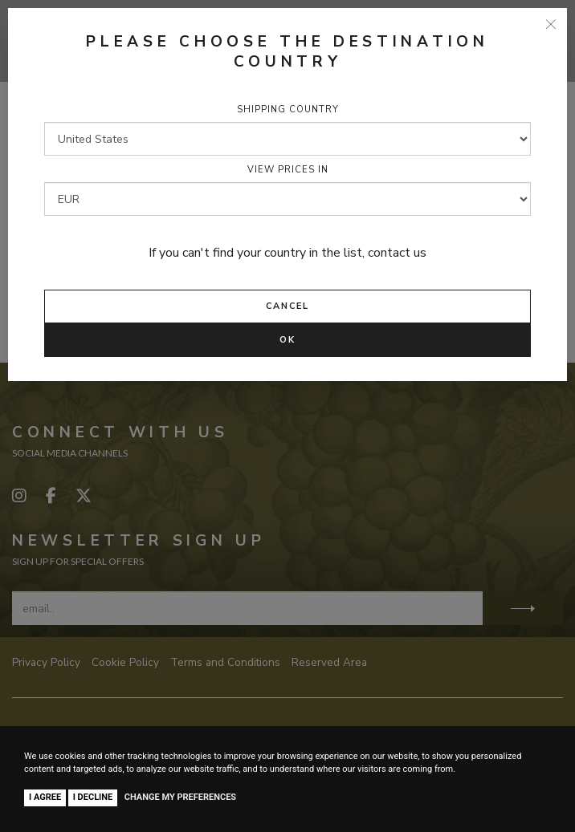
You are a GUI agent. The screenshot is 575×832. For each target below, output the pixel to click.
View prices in (287, 170)
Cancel (287, 306)
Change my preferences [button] (180, 797)
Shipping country (288, 109)
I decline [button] (93, 797)
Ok (287, 340)
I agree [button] (45, 797)
